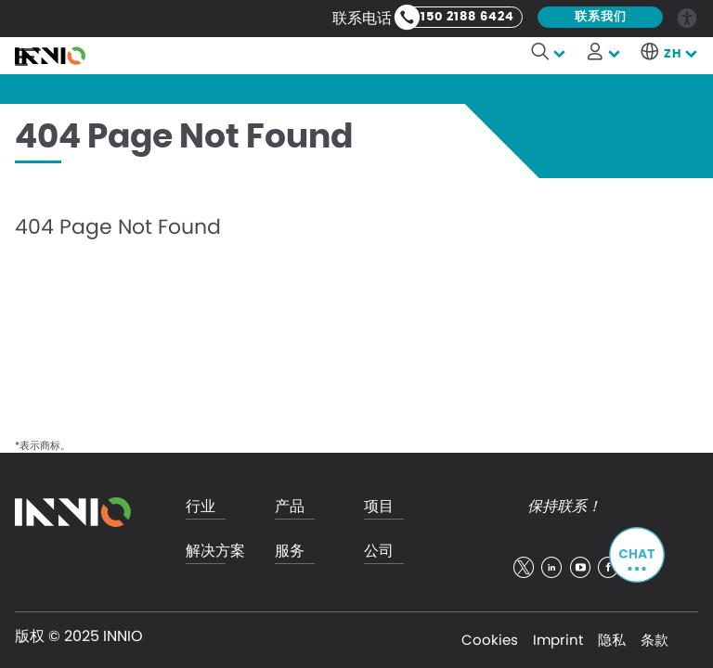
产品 (290, 507)
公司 (379, 551)
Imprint (558, 639)
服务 (290, 551)
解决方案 (215, 551)
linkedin (551, 568)
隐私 (612, 639)
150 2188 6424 (467, 17)
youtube (580, 568)
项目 (379, 507)
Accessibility (688, 16)
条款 (654, 639)
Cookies (489, 639)
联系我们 (601, 17)
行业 (200, 507)
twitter (523, 568)
